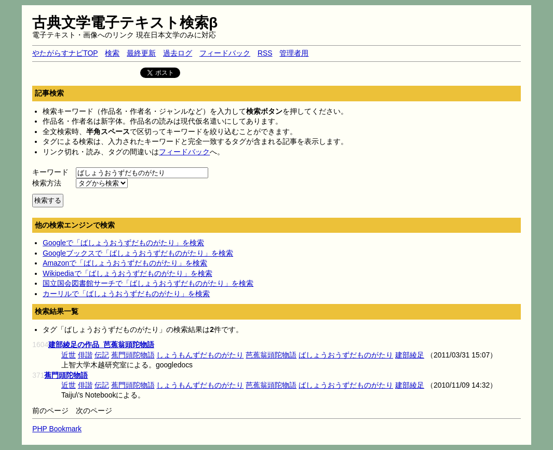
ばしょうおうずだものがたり (346, 355)
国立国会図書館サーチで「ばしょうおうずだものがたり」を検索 (148, 283)
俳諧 (85, 355)
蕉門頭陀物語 (133, 355)
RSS (265, 53)
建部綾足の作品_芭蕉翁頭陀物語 (101, 344)
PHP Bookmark (57, 429)
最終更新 (141, 53)
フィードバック (224, 53)
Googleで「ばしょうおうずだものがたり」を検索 (123, 243)
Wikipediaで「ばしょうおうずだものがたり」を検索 (127, 273)
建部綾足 (409, 355)
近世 (68, 355)
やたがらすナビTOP (65, 53)
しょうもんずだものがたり (200, 355)
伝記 (102, 355)
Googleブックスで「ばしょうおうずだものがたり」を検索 (138, 253)
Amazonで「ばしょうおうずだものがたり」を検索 (125, 263)
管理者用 (293, 53)
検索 (112, 53)
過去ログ (177, 53)
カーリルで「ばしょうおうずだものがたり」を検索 (126, 293)
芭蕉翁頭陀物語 (271, 355)
